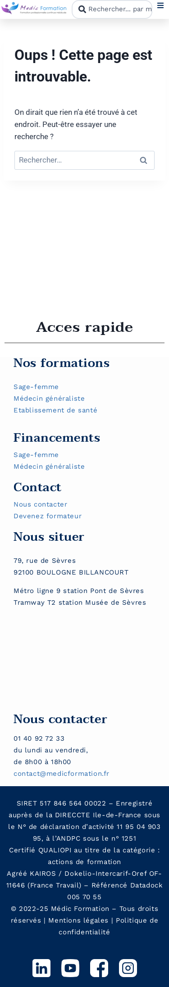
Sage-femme (36, 387)
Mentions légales (78, 920)
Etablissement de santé (55, 410)
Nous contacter (40, 504)
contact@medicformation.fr (62, 774)
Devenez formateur (48, 516)
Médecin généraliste (49, 398)
